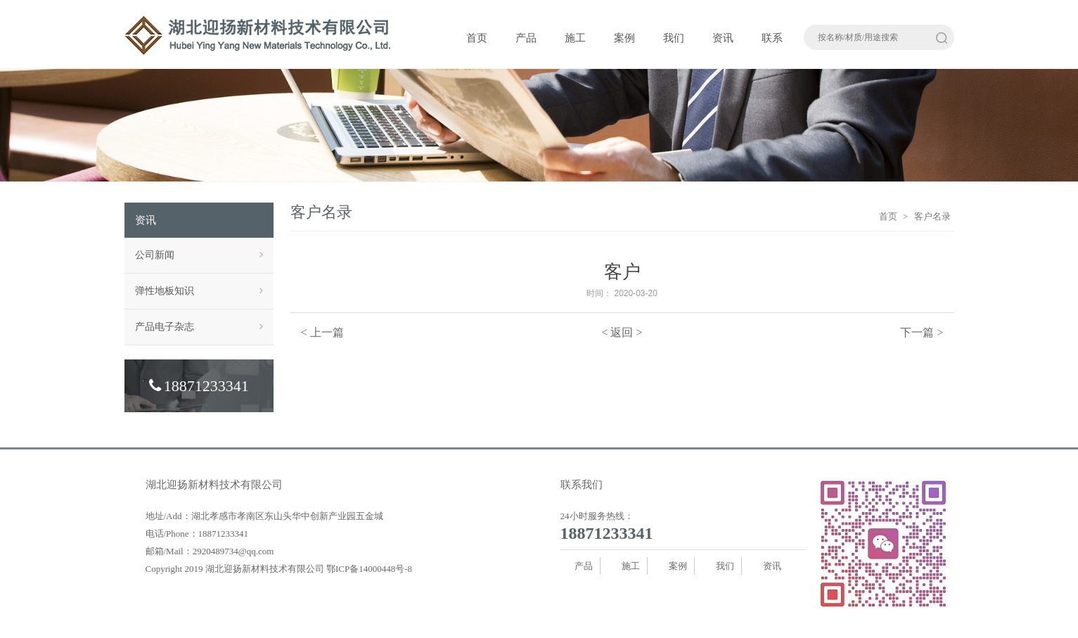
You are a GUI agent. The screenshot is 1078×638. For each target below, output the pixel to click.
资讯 (722, 38)
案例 (624, 38)
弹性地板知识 (199, 291)
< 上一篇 (322, 332)
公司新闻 (199, 255)
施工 (575, 38)
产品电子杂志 (199, 327)
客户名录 (932, 216)
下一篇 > (921, 332)
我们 (673, 38)
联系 (772, 38)
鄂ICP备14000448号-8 (369, 568)
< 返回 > (621, 332)
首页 (476, 38)
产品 (526, 38)
